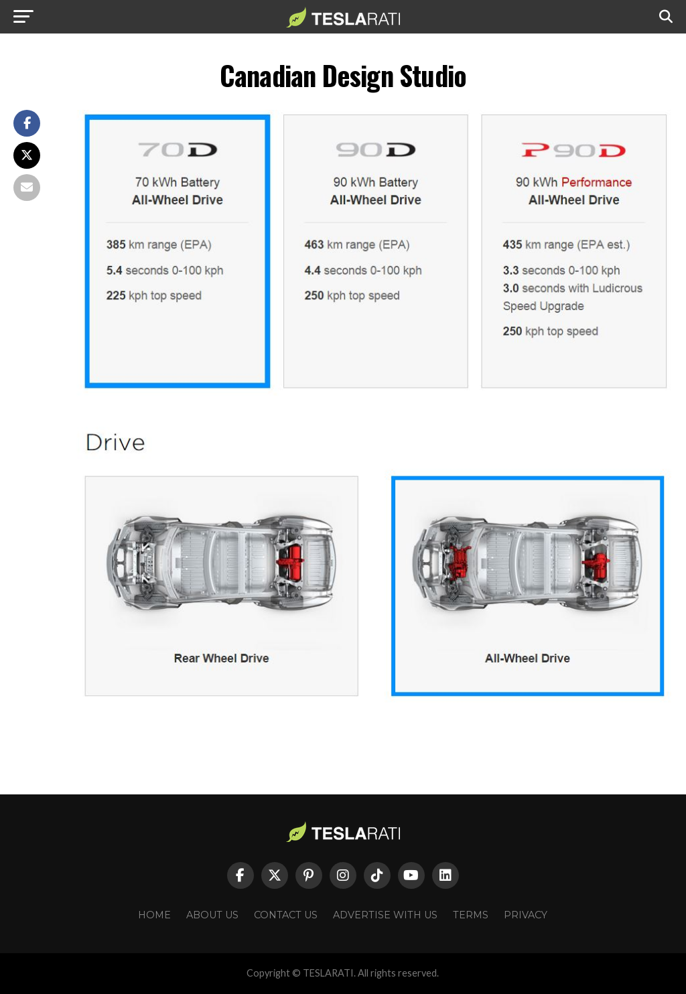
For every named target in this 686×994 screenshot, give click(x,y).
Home (154, 915)
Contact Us (286, 915)
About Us (212, 915)
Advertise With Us (385, 915)
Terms (470, 915)
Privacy (525, 915)
